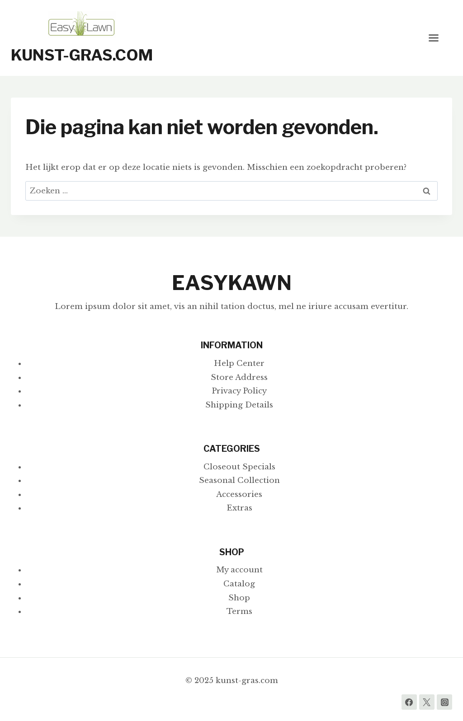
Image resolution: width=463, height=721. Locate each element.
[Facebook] (409, 702)
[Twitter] (427, 702)
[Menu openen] (438, 37)
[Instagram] (444, 702)
